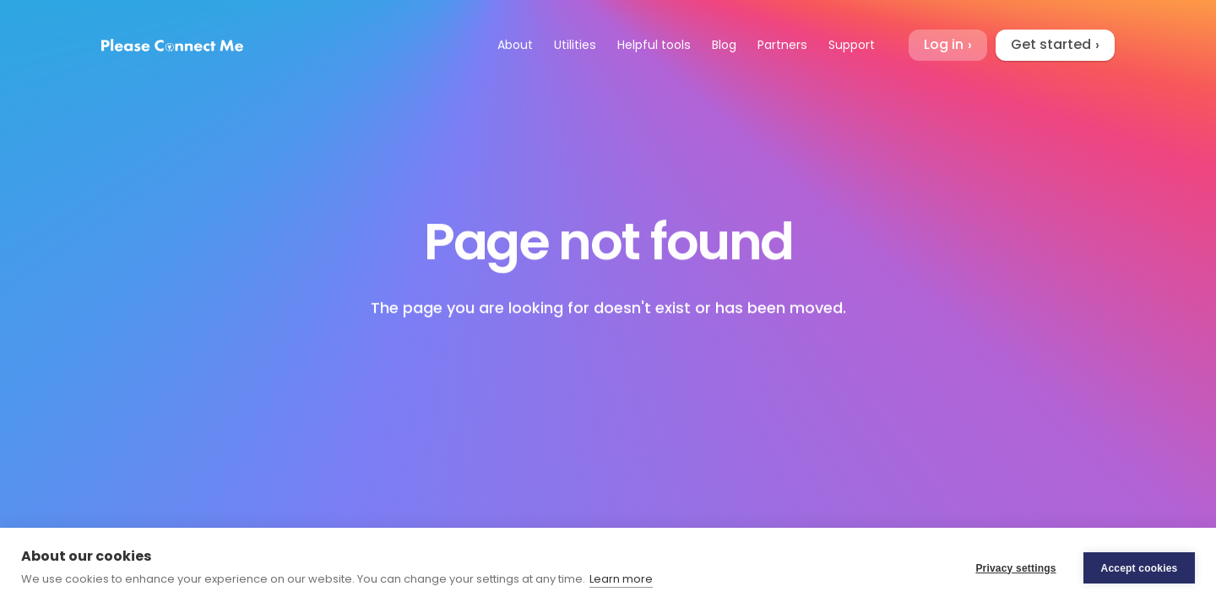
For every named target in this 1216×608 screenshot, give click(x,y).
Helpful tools (654, 44)
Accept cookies (1139, 568)
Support (851, 44)
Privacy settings (1015, 568)
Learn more (621, 579)
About (515, 44)
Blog (724, 44)
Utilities (575, 44)
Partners (782, 44)
